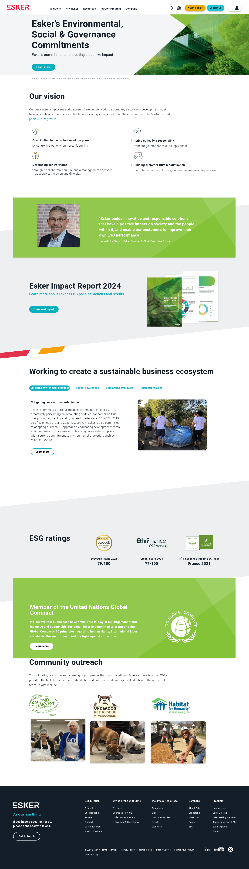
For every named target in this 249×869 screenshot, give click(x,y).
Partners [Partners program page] (89, 817)
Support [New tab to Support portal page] (89, 822)
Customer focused (151, 387)
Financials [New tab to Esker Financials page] (194, 817)
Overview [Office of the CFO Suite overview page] (118, 808)
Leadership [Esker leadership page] (194, 813)
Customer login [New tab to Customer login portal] (93, 826)
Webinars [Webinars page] (157, 826)
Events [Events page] (155, 822)
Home (35, 78)
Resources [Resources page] (157, 808)
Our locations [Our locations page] (92, 813)
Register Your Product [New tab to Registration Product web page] (183, 850)
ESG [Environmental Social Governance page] (191, 826)
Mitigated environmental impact (49, 387)
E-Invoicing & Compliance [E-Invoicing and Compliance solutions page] (126, 822)
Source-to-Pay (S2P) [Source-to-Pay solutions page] (124, 813)
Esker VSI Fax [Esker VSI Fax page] (219, 813)
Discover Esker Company (53, 78)
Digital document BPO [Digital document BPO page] (224, 822)
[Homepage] (18, 7)
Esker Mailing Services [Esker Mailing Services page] (224, 817)
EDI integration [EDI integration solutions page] (220, 826)
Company (131, 8)
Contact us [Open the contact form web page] (215, 8)
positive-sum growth (42, 119)
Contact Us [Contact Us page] (90, 808)
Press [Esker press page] (192, 822)
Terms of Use (145, 850)
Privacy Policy (128, 850)
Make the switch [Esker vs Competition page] (93, 831)
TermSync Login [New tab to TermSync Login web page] (92, 854)
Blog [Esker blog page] (154, 813)
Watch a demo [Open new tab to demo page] (195, 8)
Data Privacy (162, 850)
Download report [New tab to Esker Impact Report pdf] (44, 309)
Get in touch (27, 836)
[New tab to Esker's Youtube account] (219, 850)
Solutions (55, 8)
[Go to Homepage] (26, 805)
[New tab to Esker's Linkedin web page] (207, 850)
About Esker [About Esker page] (195, 808)
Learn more (43, 67)
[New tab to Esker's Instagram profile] (231, 850)
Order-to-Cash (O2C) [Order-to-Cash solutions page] (124, 817)
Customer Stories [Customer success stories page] (161, 817)
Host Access (219, 808)
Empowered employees (119, 387)
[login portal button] (235, 7)
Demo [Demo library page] (215, 831)
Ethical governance (87, 387)
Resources (89, 8)
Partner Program (111, 8)
